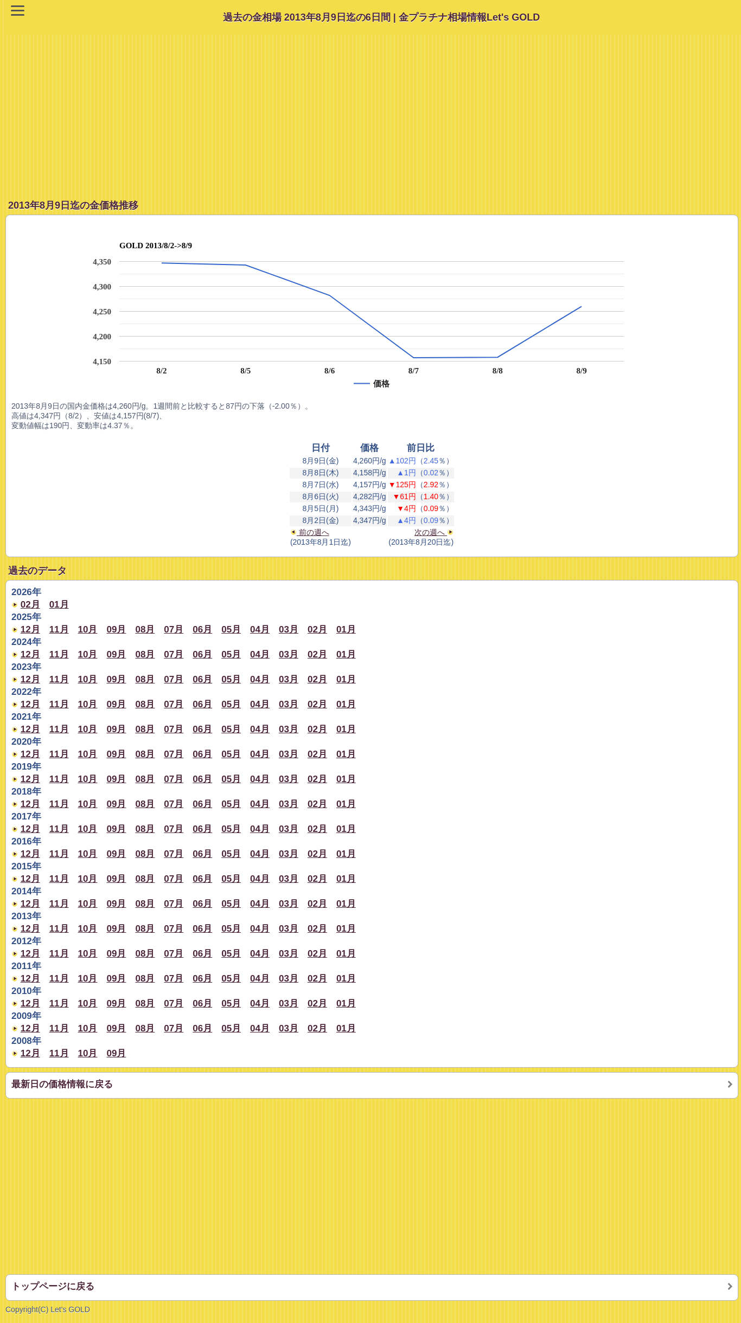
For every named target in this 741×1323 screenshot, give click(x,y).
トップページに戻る (52, 1286)
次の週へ (433, 532)
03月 (288, 629)
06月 (202, 629)
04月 (260, 629)
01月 (59, 604)
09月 (116, 629)
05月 (231, 629)
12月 (30, 629)
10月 (88, 629)
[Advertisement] (373, 110)
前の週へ (309, 532)
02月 (30, 604)
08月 (145, 629)
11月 (59, 629)
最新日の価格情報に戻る (62, 1084)
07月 (173, 629)
